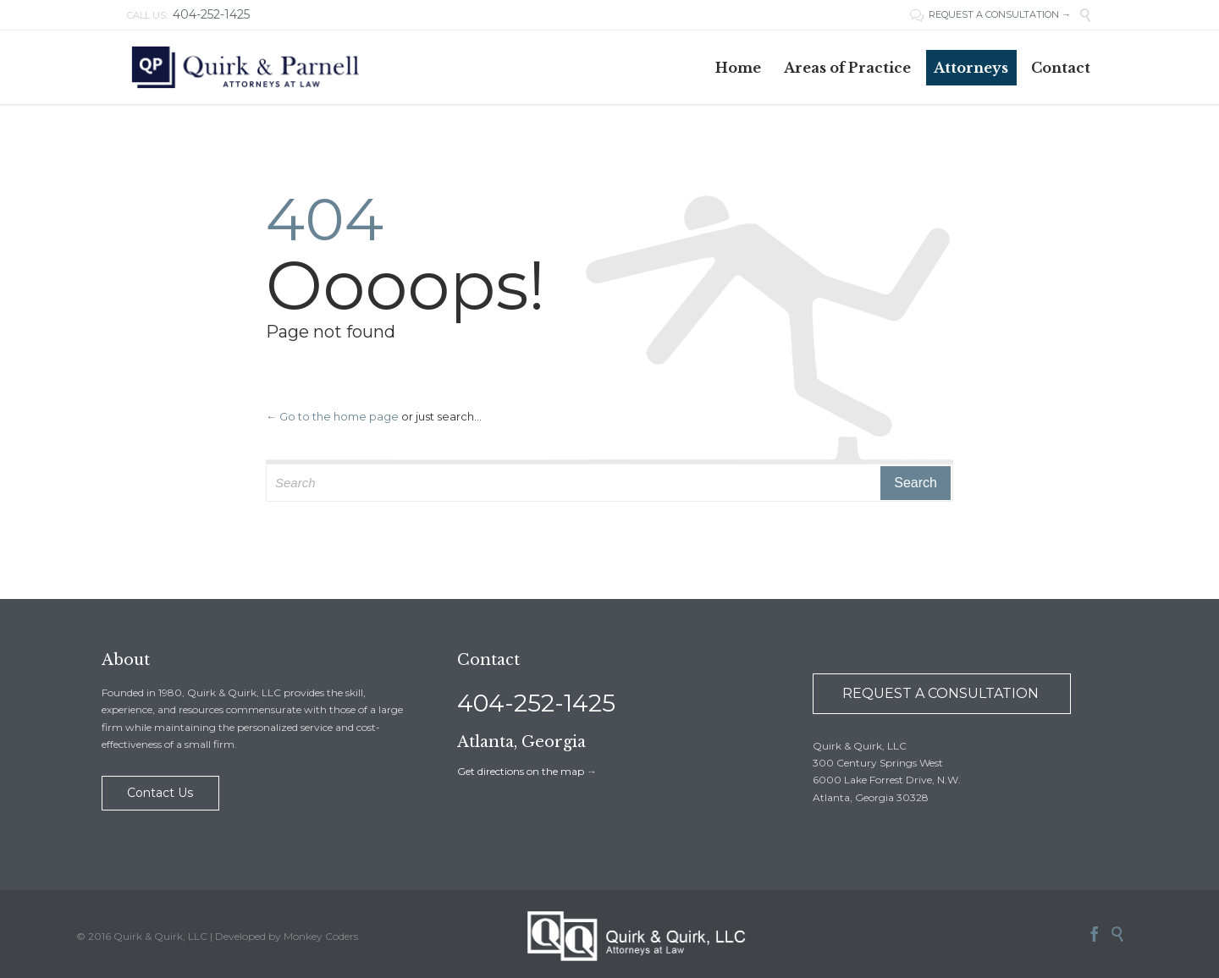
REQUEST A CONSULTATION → (1000, 14)
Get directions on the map (520, 771)
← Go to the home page (332, 416)
